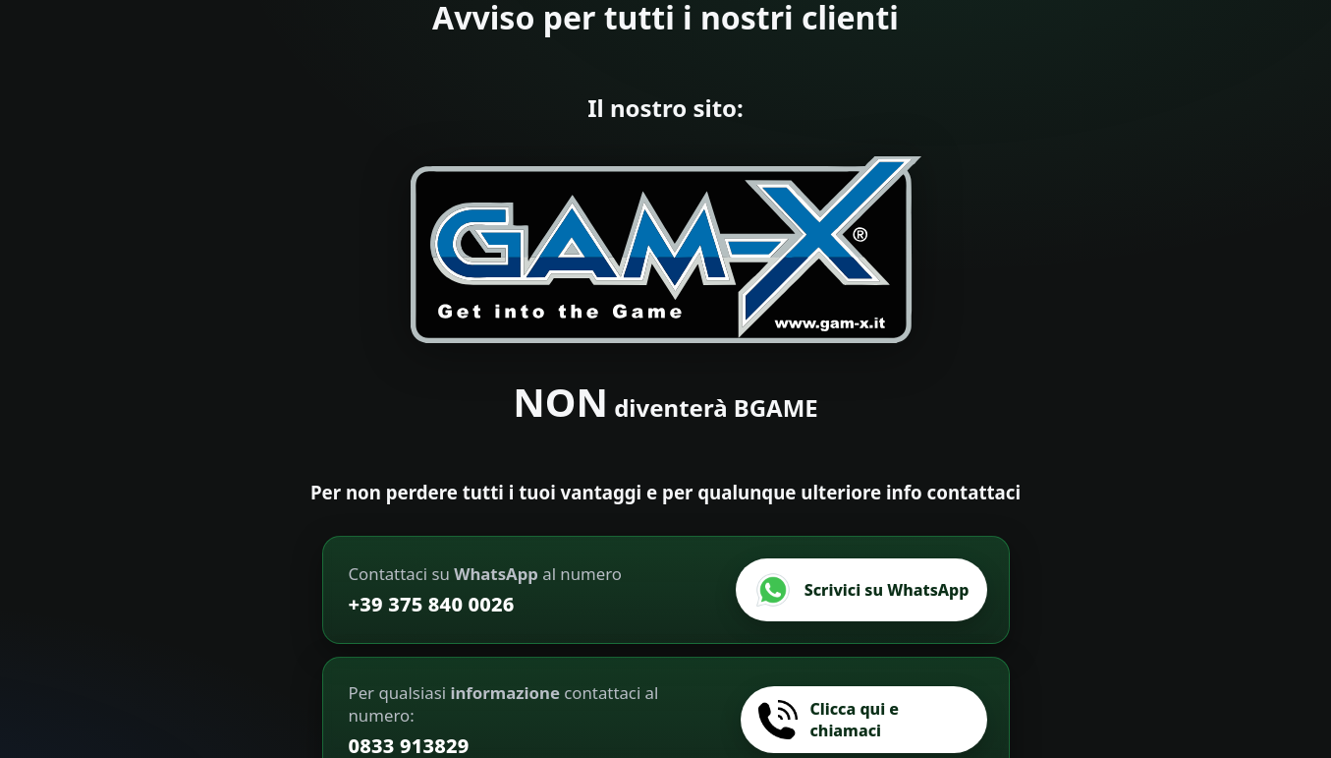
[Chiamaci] (863, 719)
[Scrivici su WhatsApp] (861, 589)
